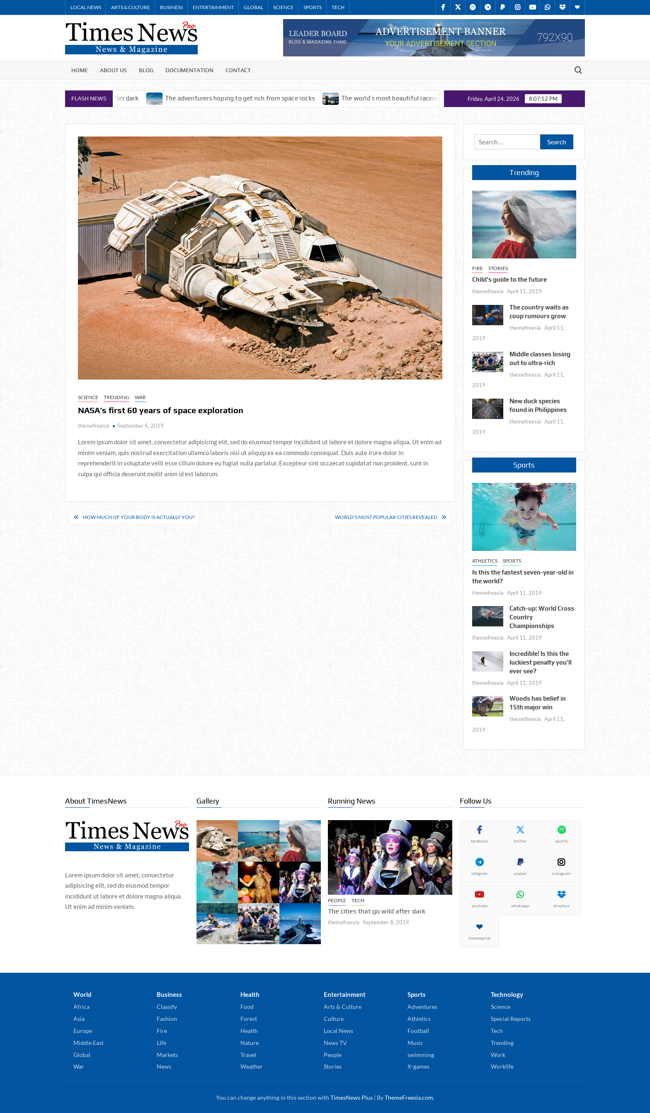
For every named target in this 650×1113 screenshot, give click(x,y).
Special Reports (511, 1018)
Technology (507, 994)
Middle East (88, 1042)
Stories (498, 268)
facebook (479, 840)
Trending (116, 397)
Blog (146, 70)
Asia (79, 1018)
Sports (312, 7)
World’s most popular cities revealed (386, 517)
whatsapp (520, 905)
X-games (418, 1066)
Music (415, 1042)
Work (498, 1054)
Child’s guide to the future (509, 279)
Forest (248, 1018)
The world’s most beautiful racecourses (417, 98)
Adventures (422, 1006)
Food (247, 1006)
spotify (561, 840)
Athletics (484, 561)
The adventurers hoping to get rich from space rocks (259, 98)
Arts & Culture (130, 7)
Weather (251, 1066)
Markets (167, 1054)
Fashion (167, 1018)
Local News (85, 7)
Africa (81, 1006)
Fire (477, 268)
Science (283, 7)
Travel (248, 1054)
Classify (167, 1006)
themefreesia (93, 425)
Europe (82, 1030)
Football (418, 1030)
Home (79, 70)
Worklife (502, 1066)
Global (253, 7)
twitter (520, 840)
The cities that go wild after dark (376, 911)
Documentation (189, 70)
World (82, 994)
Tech (338, 7)
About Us (113, 70)
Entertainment (213, 7)
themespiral (479, 937)
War (140, 397)
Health (250, 994)
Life (161, 1042)
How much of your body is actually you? (139, 517)
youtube (480, 905)
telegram (479, 873)
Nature (249, 1042)
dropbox (561, 905)
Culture (334, 1018)
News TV (335, 1042)
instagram (561, 873)
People (337, 900)
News (164, 1066)
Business (171, 7)
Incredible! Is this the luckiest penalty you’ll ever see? (540, 662)
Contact (238, 70)
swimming (420, 1054)
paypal (520, 873)
